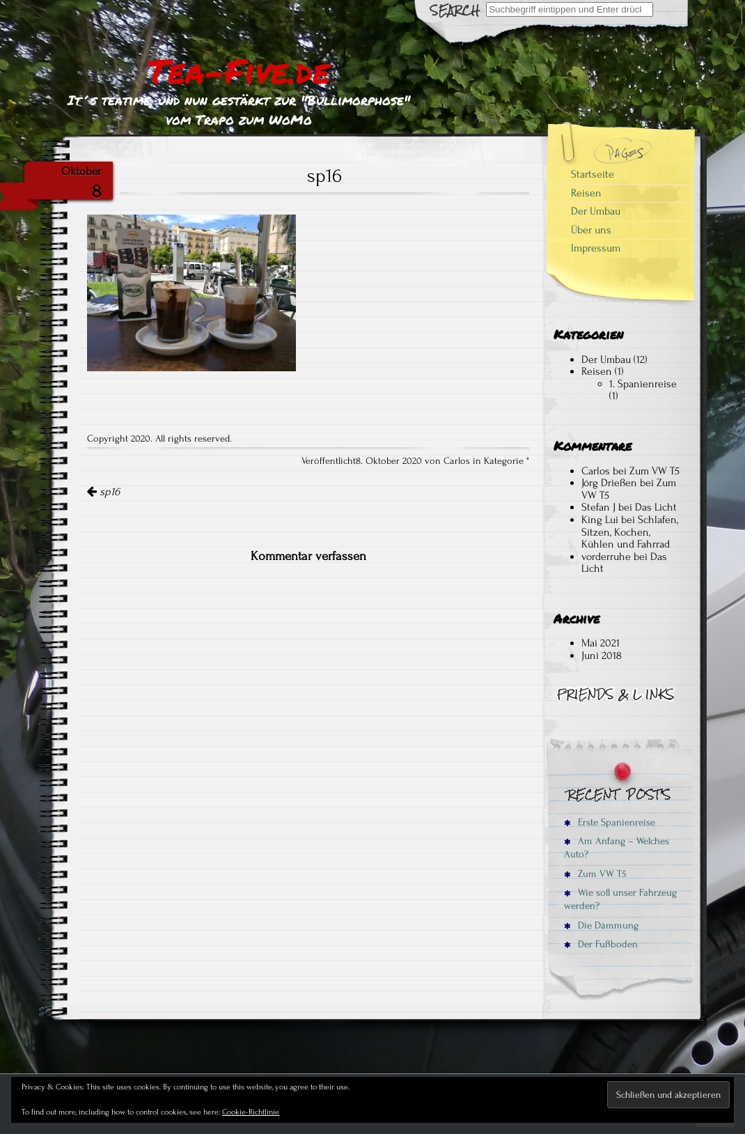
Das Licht (656, 507)
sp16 (103, 492)
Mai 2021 (600, 643)
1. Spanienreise (643, 384)
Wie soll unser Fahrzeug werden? (620, 899)
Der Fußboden (601, 944)
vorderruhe (606, 556)
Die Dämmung (601, 925)
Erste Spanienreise (609, 822)
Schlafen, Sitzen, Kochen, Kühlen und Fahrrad (629, 531)
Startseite (592, 174)
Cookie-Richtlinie (250, 1112)
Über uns (591, 230)
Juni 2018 (601, 655)
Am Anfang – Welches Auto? (616, 847)
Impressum (595, 248)
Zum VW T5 (654, 471)
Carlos (595, 471)
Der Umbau (595, 211)
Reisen (586, 193)
